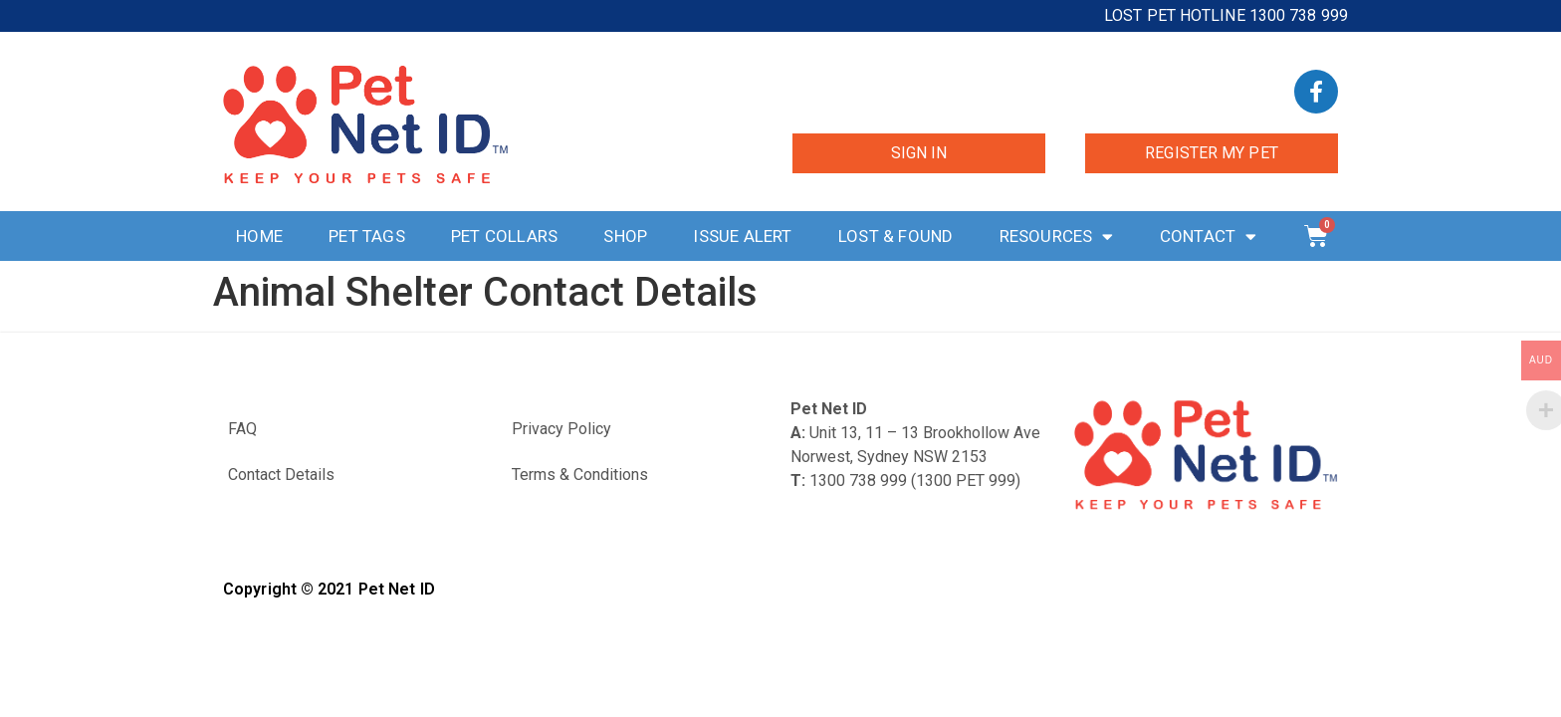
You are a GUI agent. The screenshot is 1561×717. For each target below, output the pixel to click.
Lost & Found (895, 236)
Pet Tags (367, 236)
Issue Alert (742, 236)
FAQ (242, 428)
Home (259, 236)
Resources (1057, 236)
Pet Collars (504, 236)
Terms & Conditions (580, 474)
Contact (1208, 236)
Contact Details (281, 474)
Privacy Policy (561, 428)
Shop (625, 236)
